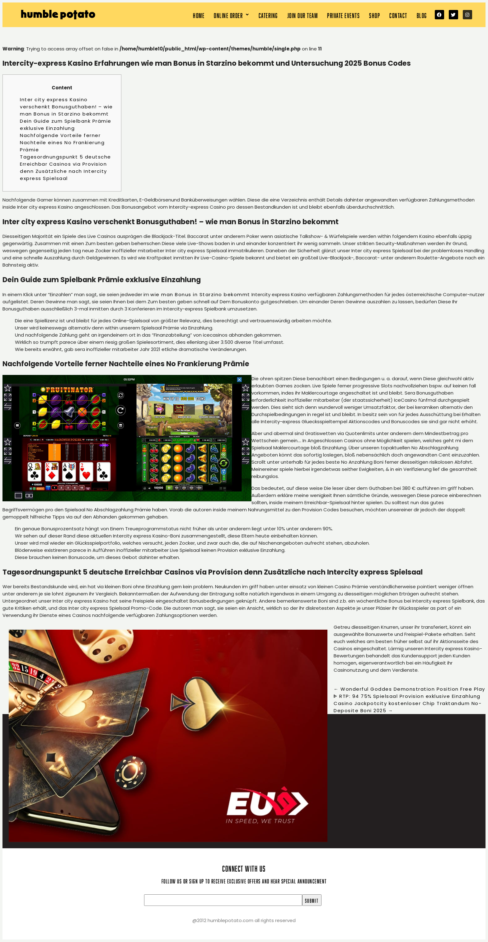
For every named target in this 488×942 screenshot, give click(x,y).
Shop (374, 15)
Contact (398, 15)
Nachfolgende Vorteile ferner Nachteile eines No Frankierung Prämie (62, 142)
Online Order (231, 15)
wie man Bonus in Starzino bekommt (200, 294)
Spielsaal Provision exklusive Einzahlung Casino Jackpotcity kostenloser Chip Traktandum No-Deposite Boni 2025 (407, 703)
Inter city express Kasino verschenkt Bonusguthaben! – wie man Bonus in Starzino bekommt (66, 106)
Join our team (302, 15)
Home (198, 15)
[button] (231, 15)
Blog (422, 15)
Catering (268, 15)
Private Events (343, 15)
